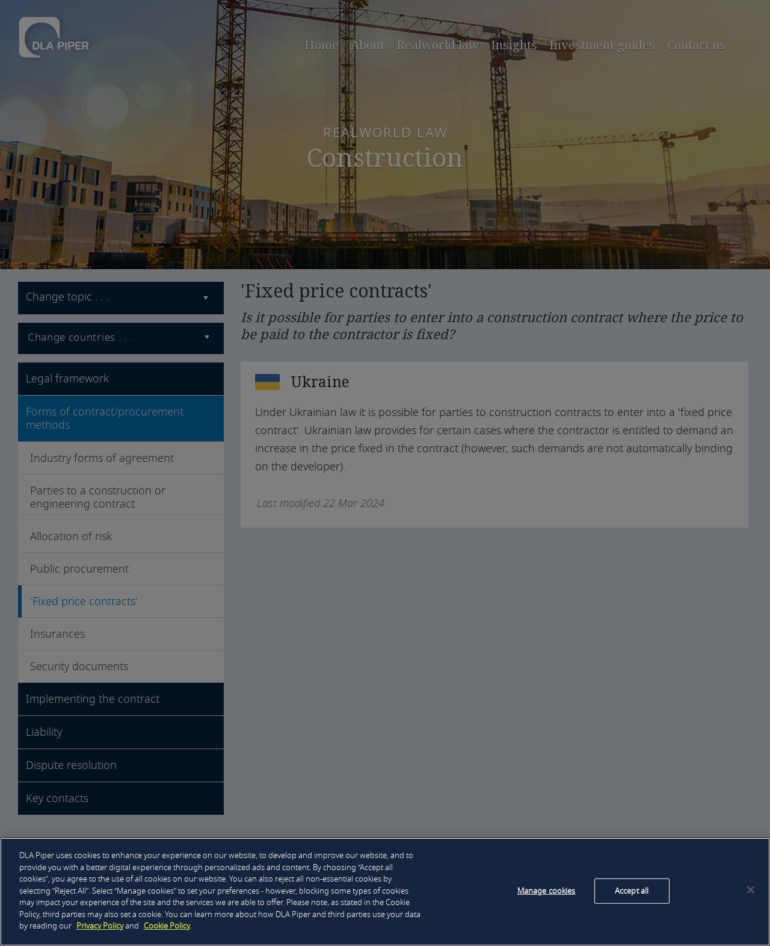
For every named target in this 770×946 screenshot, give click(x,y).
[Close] (751, 890)
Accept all (631, 891)
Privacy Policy (99, 926)
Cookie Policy (167, 926)
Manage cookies (546, 891)
